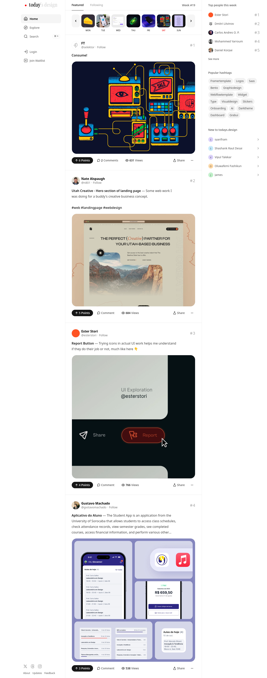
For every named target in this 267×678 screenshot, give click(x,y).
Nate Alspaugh (93, 178)
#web (76, 207)
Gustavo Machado (95, 503)
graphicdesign (232, 88)
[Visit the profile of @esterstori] (76, 333)
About (26, 673)
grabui (234, 115)
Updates (37, 673)
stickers (247, 101)
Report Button (83, 343)
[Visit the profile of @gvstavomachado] (76, 505)
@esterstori (89, 335)
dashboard (217, 115)
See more (213, 59)
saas (252, 81)
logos (240, 81)
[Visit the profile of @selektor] (76, 45)
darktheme (245, 108)
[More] (192, 160)
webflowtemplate (222, 94)
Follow (101, 47)
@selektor (88, 47)
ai (232, 108)
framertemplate (221, 81)
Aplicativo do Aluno (87, 515)
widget (242, 94)
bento (214, 88)
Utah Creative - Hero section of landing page (106, 191)
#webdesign (112, 207)
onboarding (218, 108)
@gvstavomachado (93, 507)
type (214, 101)
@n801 (85, 183)
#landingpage (91, 207)
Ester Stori (89, 331)
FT (83, 43)
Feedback (49, 673)
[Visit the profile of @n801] (76, 181)
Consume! (79, 55)
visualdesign (229, 101)
